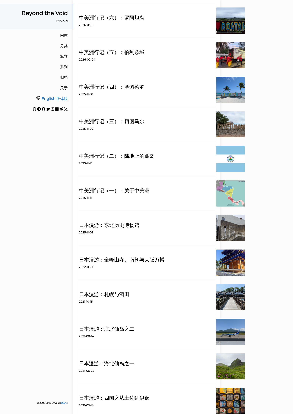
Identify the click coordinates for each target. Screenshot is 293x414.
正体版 (62, 98)
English (48, 98)
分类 (64, 46)
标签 (64, 56)
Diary (64, 402)
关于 (64, 88)
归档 (64, 77)
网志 (64, 35)
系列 (64, 67)
